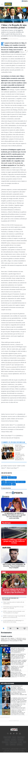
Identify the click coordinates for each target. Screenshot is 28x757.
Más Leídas (4, 646)
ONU (14, 484)
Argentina (22, 287)
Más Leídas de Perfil (7, 683)
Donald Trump (12, 477)
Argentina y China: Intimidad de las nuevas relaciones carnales (20, 447)
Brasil (13, 278)
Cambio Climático (20, 482)
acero (22, 371)
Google (10, 163)
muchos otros (5, 167)
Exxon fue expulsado (11, 367)
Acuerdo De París (6, 484)
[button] (25, 50)
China (3, 482)
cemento (5, 373)
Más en (14, 493)
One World (20, 165)
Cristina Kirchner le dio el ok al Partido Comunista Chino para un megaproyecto (20, 456)
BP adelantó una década (11, 362)
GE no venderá (21, 358)
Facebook (17, 163)
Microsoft (4, 163)
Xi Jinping (4, 477)
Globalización (10, 482)
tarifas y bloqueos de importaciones (16, 243)
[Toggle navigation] (2, 4)
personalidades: (6, 475)
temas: (3, 480)
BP (13, 163)
